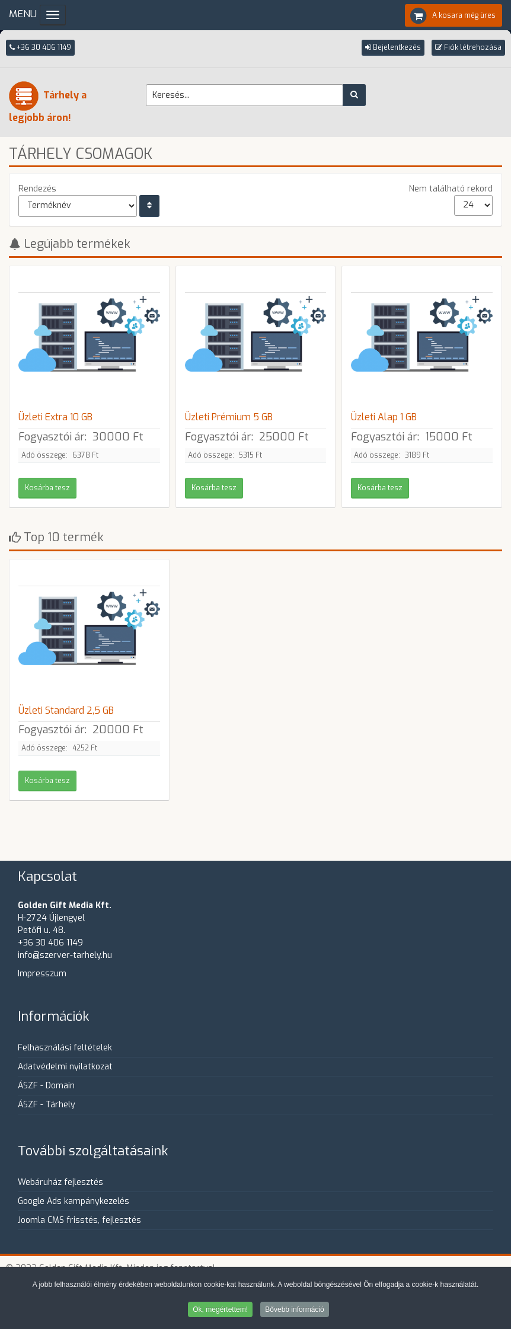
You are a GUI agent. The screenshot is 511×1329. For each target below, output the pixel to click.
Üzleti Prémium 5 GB (229, 417)
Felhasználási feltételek (65, 1047)
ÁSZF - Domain (46, 1085)
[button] (393, 48)
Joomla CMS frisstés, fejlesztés (79, 1220)
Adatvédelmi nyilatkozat (65, 1066)
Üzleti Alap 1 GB (384, 417)
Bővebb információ (294, 1310)
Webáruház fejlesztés (60, 1182)
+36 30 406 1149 (40, 47)
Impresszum (42, 973)
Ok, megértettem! (220, 1310)
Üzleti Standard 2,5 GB (66, 710)
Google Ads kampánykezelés (73, 1201)
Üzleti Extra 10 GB (55, 417)
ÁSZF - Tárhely (46, 1104)
